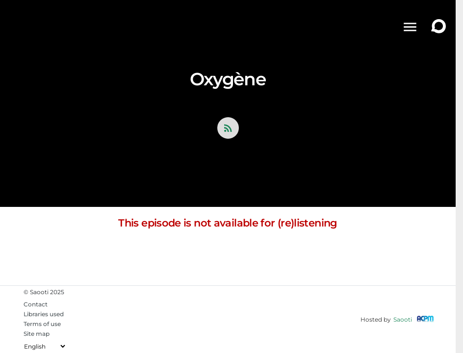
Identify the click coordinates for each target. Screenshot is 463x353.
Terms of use (42, 324)
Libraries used (44, 314)
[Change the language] (44, 346)
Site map (37, 333)
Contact (36, 304)
